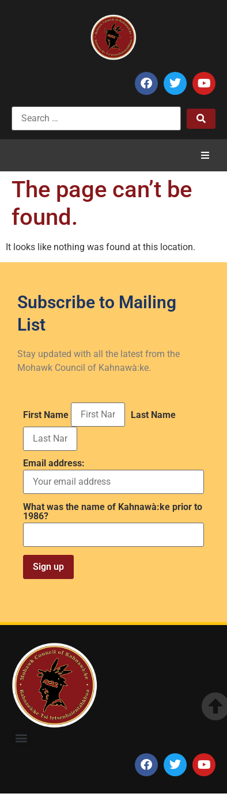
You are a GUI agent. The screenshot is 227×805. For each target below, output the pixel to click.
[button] (205, 155)
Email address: (113, 476)
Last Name (153, 415)
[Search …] (96, 118)
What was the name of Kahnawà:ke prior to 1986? (112, 512)
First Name (46, 415)
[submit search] (201, 119)
